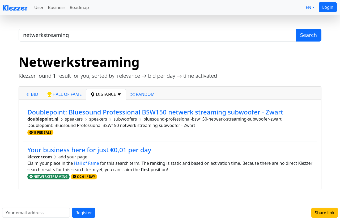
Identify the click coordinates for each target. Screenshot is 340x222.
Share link (324, 213)
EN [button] (308, 7)
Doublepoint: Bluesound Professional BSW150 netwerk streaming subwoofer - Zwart (155, 112)
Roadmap (79, 7)
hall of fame (64, 94)
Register (83, 213)
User (39, 7)
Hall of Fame (86, 163)
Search (308, 35)
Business (56, 7)
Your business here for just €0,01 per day (89, 149)
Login (327, 7)
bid (32, 94)
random (142, 94)
